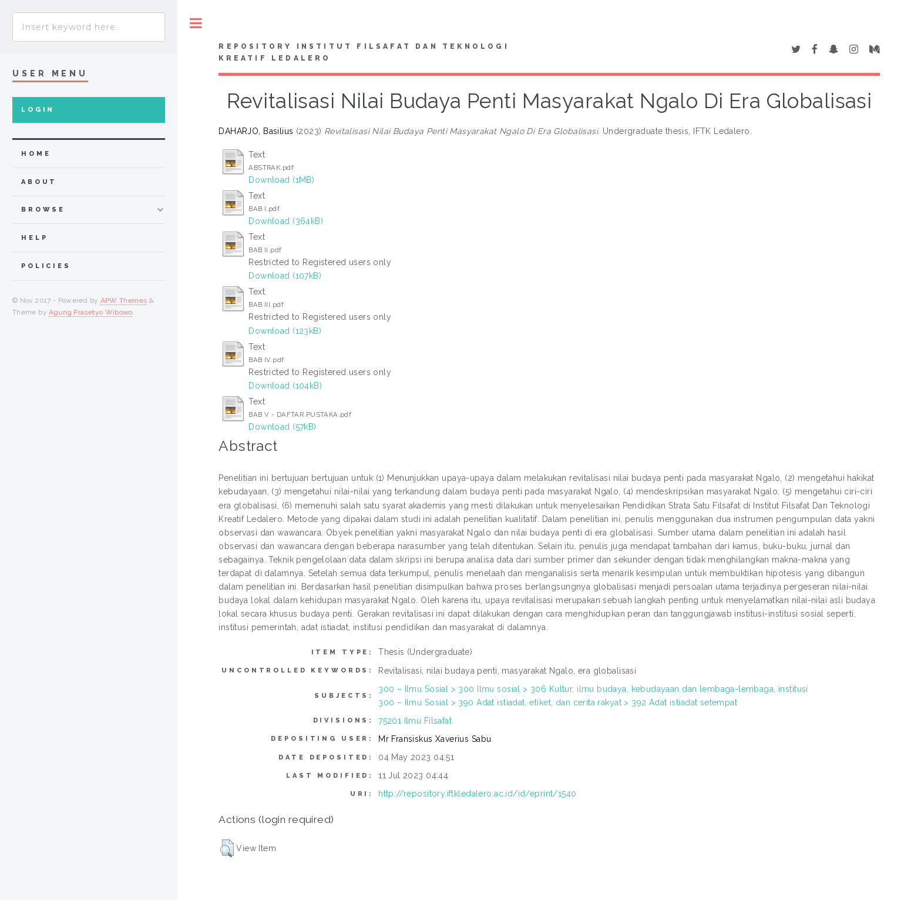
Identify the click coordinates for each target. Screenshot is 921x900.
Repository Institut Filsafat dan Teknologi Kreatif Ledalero (364, 52)
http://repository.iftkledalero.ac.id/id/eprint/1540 (477, 793)
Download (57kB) (282, 426)
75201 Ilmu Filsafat (415, 720)
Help (34, 238)
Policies (46, 266)
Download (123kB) (284, 331)
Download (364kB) (285, 221)
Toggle (195, 23)
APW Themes (123, 300)
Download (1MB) (281, 180)
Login (38, 109)
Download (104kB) (285, 385)
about (39, 182)
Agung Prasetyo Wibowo (91, 312)
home (36, 154)
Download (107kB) (284, 275)
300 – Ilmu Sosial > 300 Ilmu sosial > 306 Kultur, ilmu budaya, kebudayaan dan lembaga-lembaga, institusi (593, 689)
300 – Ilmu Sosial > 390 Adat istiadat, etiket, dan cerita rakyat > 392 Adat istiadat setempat (557, 702)
